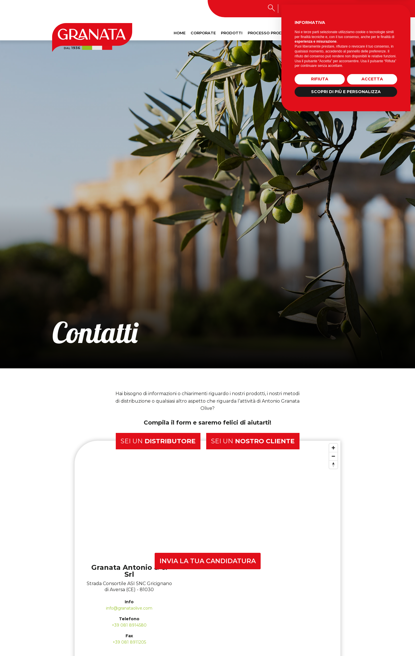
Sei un (158, 441)
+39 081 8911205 (129, 642)
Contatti (350, 33)
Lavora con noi (331, 8)
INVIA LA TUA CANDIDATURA (208, 561)
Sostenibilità (318, 33)
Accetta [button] (372, 619)
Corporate (203, 33)
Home (179, 33)
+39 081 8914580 (129, 625)
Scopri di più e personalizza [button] (346, 631)
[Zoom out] (333, 456)
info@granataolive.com (129, 608)
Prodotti (231, 33)
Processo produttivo (273, 33)
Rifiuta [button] (319, 619)
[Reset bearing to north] (333, 464)
